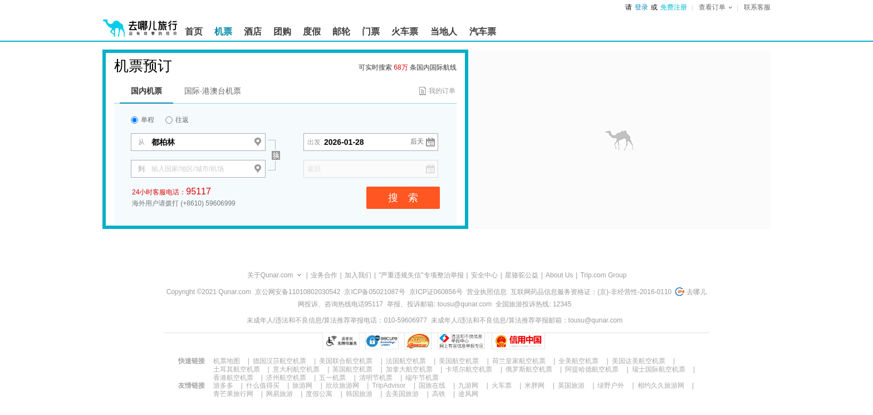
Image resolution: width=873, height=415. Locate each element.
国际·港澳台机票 (212, 90)
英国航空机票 (352, 369)
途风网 (468, 394)
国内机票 (146, 90)
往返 (177, 120)
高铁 (438, 394)
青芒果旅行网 (233, 394)
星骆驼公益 (521, 275)
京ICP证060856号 (436, 292)
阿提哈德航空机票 (592, 369)
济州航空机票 (286, 378)
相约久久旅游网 (660, 385)
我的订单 (442, 91)
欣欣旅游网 (342, 385)
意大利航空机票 (296, 369)
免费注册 (673, 7)
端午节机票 (422, 378)
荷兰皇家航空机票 (519, 361)
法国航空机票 (406, 361)
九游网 (468, 385)
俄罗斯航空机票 (529, 369)
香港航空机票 (233, 378)
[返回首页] (140, 23)
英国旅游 (571, 385)
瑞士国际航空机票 (658, 369)
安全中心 (484, 275)
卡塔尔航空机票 (468, 369)
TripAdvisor (388, 385)
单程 (142, 120)
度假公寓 (319, 394)
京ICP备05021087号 (374, 292)
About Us (559, 275)
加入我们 (358, 275)
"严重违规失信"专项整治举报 (421, 275)
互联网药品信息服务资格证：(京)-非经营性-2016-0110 (591, 292)
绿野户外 (610, 385)
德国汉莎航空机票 (279, 361)
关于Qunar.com (270, 275)
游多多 (223, 385)
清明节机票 (376, 378)
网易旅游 (279, 394)
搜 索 (403, 197)
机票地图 (226, 361)
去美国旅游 (402, 394)
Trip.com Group (603, 275)
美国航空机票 (459, 361)
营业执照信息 (487, 292)
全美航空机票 (578, 361)
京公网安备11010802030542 (297, 292)
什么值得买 (262, 385)
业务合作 (324, 275)
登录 (641, 7)
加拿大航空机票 (409, 369)
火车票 (502, 385)
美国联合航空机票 (345, 361)
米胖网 (534, 385)
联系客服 (757, 7)
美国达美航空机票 (638, 361)
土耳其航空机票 (236, 369)
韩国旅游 (359, 394)
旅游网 (302, 385)
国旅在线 (432, 385)
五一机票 (332, 378)
